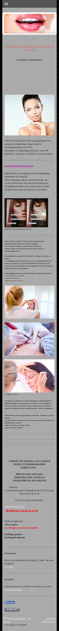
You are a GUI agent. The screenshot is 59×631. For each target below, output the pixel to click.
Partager (9, 603)
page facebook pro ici (15, 506)
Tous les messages (13, 589)
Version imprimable (15, 618)
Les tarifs (9, 567)
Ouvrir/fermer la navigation (29, 4)
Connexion (50, 618)
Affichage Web (48, 621)
